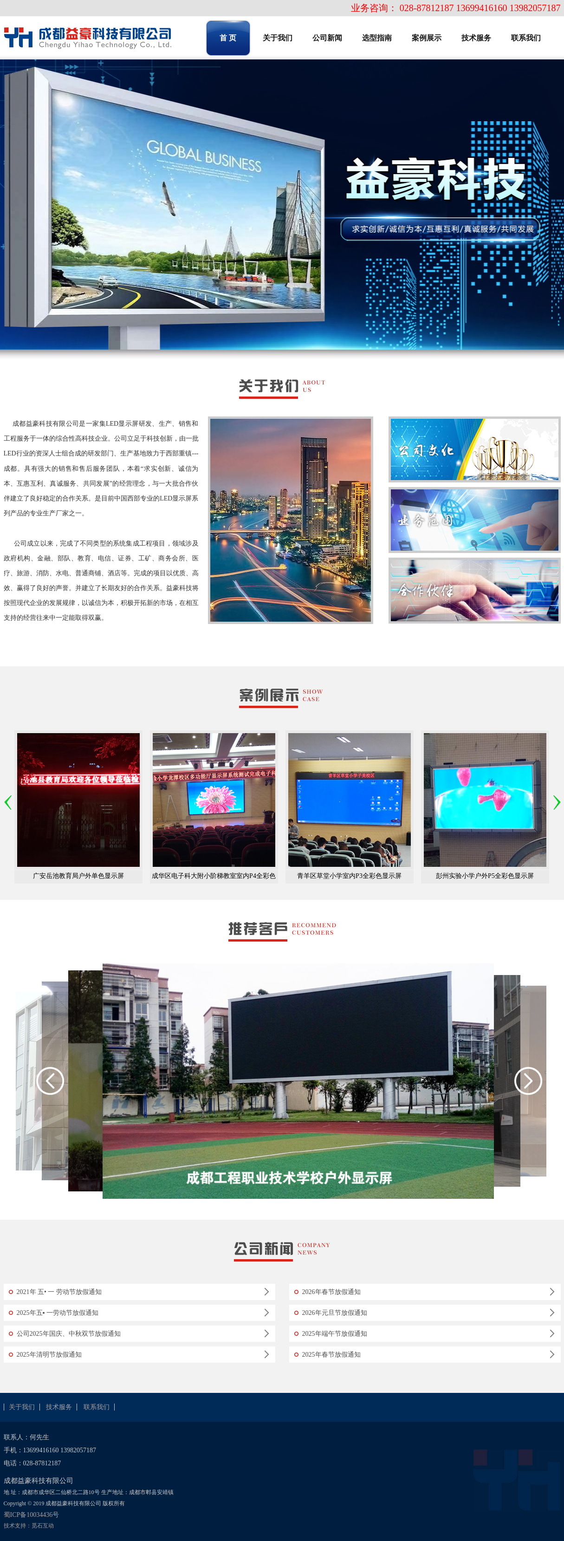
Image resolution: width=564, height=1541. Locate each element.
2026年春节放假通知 (331, 1291)
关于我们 (22, 1407)
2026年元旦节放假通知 (334, 1312)
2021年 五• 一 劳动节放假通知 (59, 1291)
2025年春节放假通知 (331, 1354)
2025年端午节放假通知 (334, 1333)
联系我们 (97, 1407)
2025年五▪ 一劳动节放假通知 (57, 1312)
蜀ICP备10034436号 (31, 1514)
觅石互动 (43, 1525)
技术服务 (59, 1407)
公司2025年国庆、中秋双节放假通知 (69, 1333)
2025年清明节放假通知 (49, 1354)
